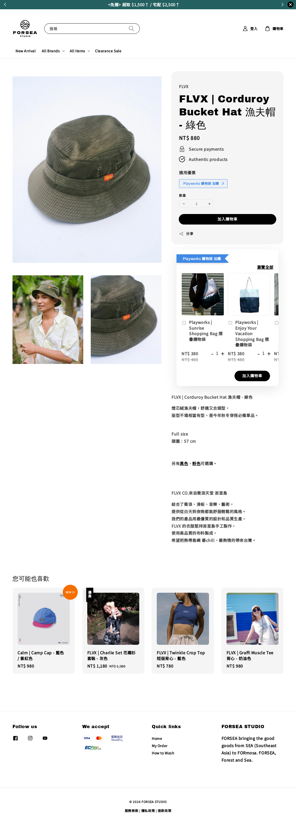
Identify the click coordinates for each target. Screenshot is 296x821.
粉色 (196, 463)
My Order (160, 745)
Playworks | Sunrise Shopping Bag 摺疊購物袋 (202, 330)
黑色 (184, 463)
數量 (182, 195)
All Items (77, 51)
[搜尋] (132, 28)
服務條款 (131, 810)
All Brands (51, 51)
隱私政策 (148, 810)
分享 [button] (186, 233)
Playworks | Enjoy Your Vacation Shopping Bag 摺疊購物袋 (248, 333)
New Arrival (26, 50)
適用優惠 (187, 172)
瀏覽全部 (265, 267)
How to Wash (163, 752)
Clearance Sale (108, 50)
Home (157, 738)
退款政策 (165, 810)
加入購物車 (228, 219)
